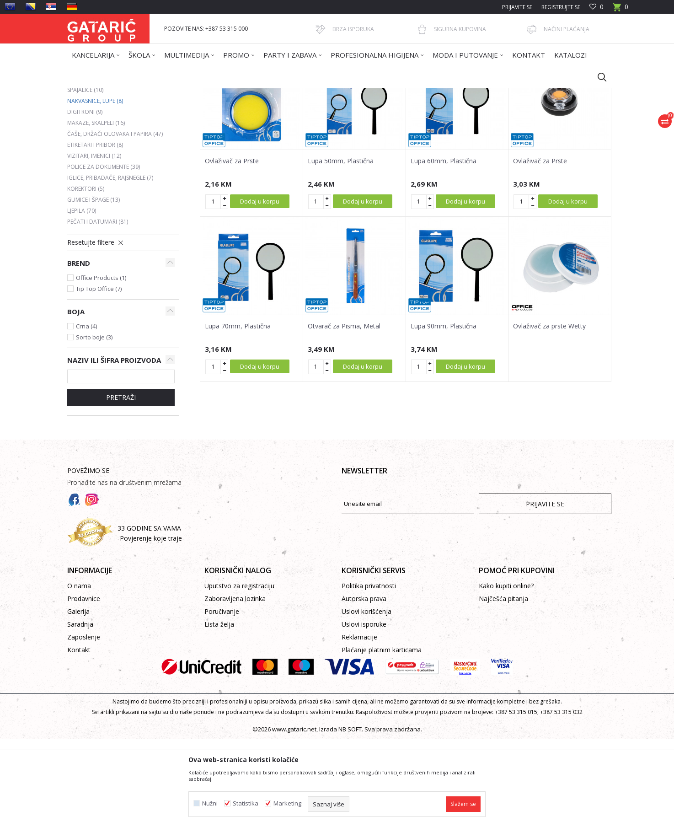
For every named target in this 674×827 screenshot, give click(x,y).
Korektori (85, 277)
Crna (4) (86, 414)
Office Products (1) (101, 366)
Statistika (245, 803)
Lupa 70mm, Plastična (238, 414)
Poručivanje (221, 699)
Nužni (210, 803)
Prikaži (481, 127)
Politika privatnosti (369, 674)
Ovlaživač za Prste (232, 249)
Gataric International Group (103, 94)
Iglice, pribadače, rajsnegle (110, 266)
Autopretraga (341, 127)
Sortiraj (384, 127)
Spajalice (85, 178)
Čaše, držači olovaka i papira (115, 222)
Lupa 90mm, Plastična (443, 414)
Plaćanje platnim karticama (382, 738)
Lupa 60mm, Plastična (443, 249)
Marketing (287, 803)
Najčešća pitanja (503, 686)
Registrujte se (560, 7)
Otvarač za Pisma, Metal (344, 414)
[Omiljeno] (596, 7)
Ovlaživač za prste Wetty (549, 414)
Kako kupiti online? (506, 674)
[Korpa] (620, 10)
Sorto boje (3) (94, 425)
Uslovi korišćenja (366, 699)
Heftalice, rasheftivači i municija (119, 167)
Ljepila (81, 299)
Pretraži (121, 485)
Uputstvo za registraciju (239, 674)
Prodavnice (83, 686)
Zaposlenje (83, 725)
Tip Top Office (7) (99, 377)
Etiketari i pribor (95, 233)
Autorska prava (364, 686)
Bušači (82, 156)
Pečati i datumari (97, 310)
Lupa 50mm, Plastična (341, 249)
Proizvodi (157, 94)
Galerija (78, 699)
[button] (597, 77)
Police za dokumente (103, 255)
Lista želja (219, 712)
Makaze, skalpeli (96, 211)
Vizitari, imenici (94, 244)
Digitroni (84, 200)
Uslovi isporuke (364, 712)
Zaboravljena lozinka (235, 686)
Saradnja (80, 712)
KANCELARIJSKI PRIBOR (239, 94)
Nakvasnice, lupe (95, 189)
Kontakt (79, 738)
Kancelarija (190, 94)
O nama (79, 674)
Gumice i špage (93, 288)
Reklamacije (359, 725)
